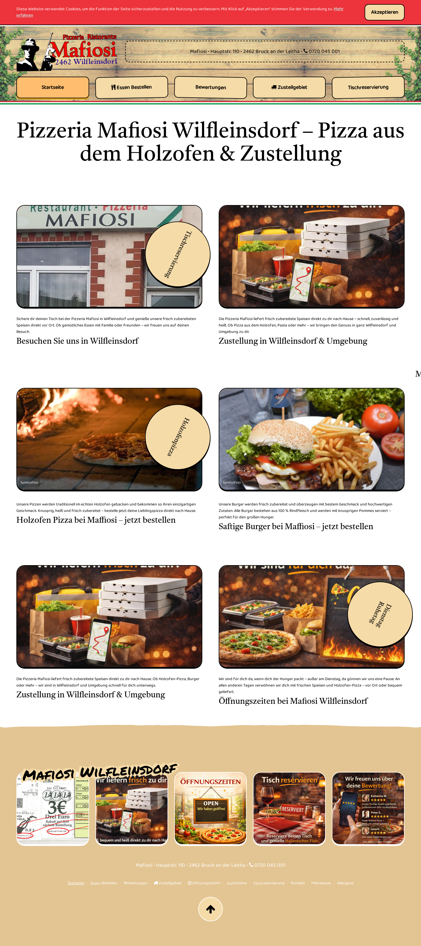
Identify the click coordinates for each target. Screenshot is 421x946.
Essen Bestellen (104, 883)
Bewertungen (135, 883)
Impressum (321, 883)
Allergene (345, 883)
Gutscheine (237, 883)
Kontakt (298, 883)
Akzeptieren (384, 12)
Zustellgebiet (168, 883)
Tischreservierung (268, 883)
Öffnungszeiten (204, 883)
